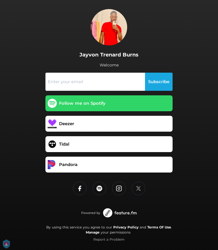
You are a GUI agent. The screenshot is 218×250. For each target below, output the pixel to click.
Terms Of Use (159, 227)
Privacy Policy (126, 227)
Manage (93, 232)
